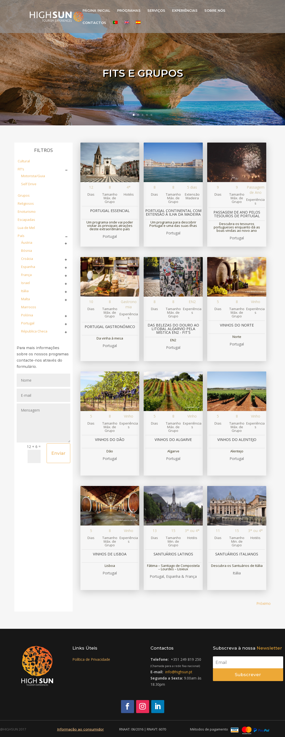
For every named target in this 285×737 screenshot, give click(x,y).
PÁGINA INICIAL (96, 10)
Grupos (24, 195)
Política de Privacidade (91, 659)
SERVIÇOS (156, 10)
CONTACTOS (94, 23)
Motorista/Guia (33, 176)
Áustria (26, 242)
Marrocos (28, 307)
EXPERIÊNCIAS (185, 10)
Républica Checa (34, 331)
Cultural (24, 161)
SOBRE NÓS (214, 10)
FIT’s (21, 169)
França (26, 274)
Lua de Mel (26, 227)
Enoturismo (27, 211)
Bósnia (26, 250)
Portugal (27, 323)
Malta (25, 299)
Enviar (58, 453)
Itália (25, 291)
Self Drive (28, 184)
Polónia (27, 315)
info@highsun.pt (178, 671)
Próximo (263, 603)
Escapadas (26, 219)
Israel (25, 282)
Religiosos (26, 203)
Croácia (27, 258)
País (21, 235)
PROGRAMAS (129, 10)
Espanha (28, 266)
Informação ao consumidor (80, 729)
